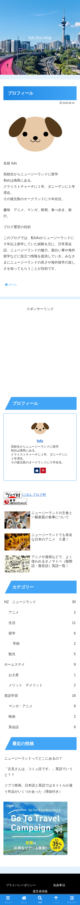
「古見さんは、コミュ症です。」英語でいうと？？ (38, 772)
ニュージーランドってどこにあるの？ (33, 758)
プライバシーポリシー (21, 885)
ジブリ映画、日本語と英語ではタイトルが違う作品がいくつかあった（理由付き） (38, 788)
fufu (40, 441)
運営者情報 (40, 891)
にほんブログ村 (24, 494)
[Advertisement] (40, 352)
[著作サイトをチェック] (37, 470)
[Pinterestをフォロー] (43, 470)
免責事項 (59, 885)
